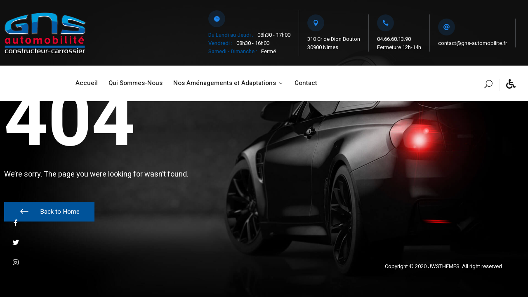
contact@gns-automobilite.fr (472, 43)
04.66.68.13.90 (394, 39)
